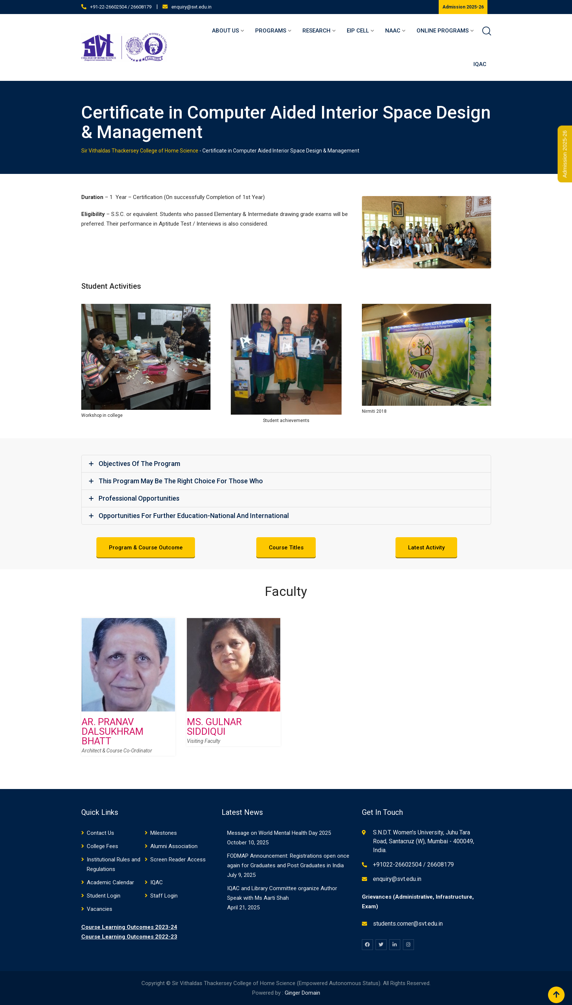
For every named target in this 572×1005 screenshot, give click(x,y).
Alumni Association (174, 846)
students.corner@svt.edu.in (408, 923)
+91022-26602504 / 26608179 (413, 864)
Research (316, 30)
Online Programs (443, 30)
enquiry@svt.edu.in (191, 7)
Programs (270, 30)
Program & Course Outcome (146, 548)
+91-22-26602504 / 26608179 (120, 7)
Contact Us (100, 833)
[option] (128, 692)
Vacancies (99, 909)
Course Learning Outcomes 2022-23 (129, 936)
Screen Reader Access (178, 859)
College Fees (102, 846)
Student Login (103, 895)
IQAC (479, 64)
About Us (225, 30)
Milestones (163, 833)
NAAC (392, 30)
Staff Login (164, 895)
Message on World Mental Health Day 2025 (279, 833)
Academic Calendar (110, 882)
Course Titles (286, 548)
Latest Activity (426, 548)
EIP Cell (358, 30)
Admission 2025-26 (463, 7)
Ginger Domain (302, 992)
